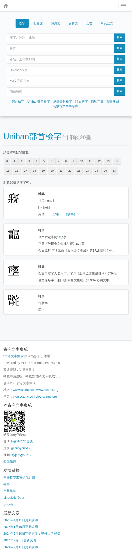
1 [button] (14, 161)
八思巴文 (106, 23)
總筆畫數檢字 (62, 101)
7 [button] (58, 161)
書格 (6, 484)
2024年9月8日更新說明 (19, 540)
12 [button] (99, 161)
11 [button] (90, 161)
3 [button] (29, 161)
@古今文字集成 (22, 441)
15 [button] (7, 170)
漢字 (22, 23)
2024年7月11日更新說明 (20, 547)
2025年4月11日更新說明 (20, 520)
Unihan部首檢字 (38, 101)
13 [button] (108, 161)
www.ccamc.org (47, 390)
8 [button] (66, 161)
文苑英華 (9, 491)
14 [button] (116, 161)
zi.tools (8, 504)
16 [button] (16, 170)
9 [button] (73, 161)
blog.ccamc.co (23, 396)
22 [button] (69, 170)
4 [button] (36, 161)
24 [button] (87, 170)
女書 (89, 23)
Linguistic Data (13, 497)
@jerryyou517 (20, 448)
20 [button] (52, 170)
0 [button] (7, 161)
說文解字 (81, 101)
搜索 (119, 37)
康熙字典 (97, 101)
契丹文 (55, 23)
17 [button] (25, 170)
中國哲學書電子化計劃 (19, 477)
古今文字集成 (14, 356)
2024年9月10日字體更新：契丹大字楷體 (31, 533)
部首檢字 (18, 101)
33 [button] (114, 170)
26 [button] (105, 170)
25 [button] (96, 170)
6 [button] (51, 161)
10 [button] (81, 161)
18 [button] (34, 170)
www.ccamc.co (23, 390)
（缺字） (56, 214)
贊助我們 (9, 461)
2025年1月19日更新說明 (20, 527)
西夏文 (38, 23)
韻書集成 (113, 101)
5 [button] (44, 161)
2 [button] (22, 161)
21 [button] (60, 170)
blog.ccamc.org (46, 396)
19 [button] (43, 170)
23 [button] (78, 170)
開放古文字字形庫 (65, 106)
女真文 (73, 23)
